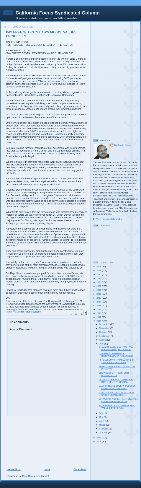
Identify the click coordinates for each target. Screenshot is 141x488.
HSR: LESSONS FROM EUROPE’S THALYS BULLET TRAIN (116, 361)
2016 (99, 301)
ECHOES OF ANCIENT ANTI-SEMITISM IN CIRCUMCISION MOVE (118, 400)
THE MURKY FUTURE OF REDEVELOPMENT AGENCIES (116, 354)
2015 (99, 305)
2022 (99, 278)
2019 (99, 290)
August (103, 340)
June (102, 413)
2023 (99, 274)
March (102, 425)
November (104, 328)
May (101, 417)
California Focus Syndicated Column (58, 13)
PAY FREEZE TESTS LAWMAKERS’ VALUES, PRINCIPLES (117, 406)
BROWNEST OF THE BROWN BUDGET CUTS (114, 374)
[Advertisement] (30, 442)
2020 (99, 286)
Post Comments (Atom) (35, 476)
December (104, 324)
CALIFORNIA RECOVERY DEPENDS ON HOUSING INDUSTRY (117, 387)
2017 (99, 298)
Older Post (79, 469)
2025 (99, 266)
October (103, 332)
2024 (99, 270)
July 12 (84, 314)
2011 (77, 314)
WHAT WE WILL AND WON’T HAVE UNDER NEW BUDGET (116, 393)
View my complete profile (109, 219)
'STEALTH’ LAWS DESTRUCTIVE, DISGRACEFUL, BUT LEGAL (116, 348)
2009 (99, 441)
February (104, 428)
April (102, 421)
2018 (99, 294)
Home (47, 469)
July (101, 343)
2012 (99, 317)
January (103, 432)
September (105, 336)
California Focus (122, 145)
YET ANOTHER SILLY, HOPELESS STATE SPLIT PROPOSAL (116, 380)
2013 (99, 313)
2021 (99, 282)
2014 (99, 309)
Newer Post (14, 469)
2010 (99, 437)
